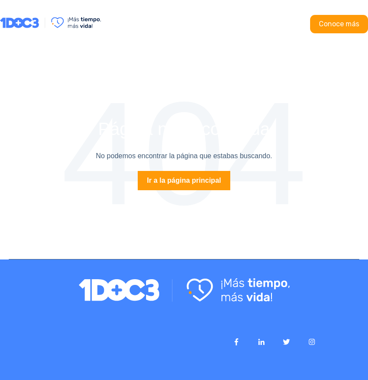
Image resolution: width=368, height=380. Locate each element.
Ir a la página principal (184, 180)
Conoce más (339, 24)
